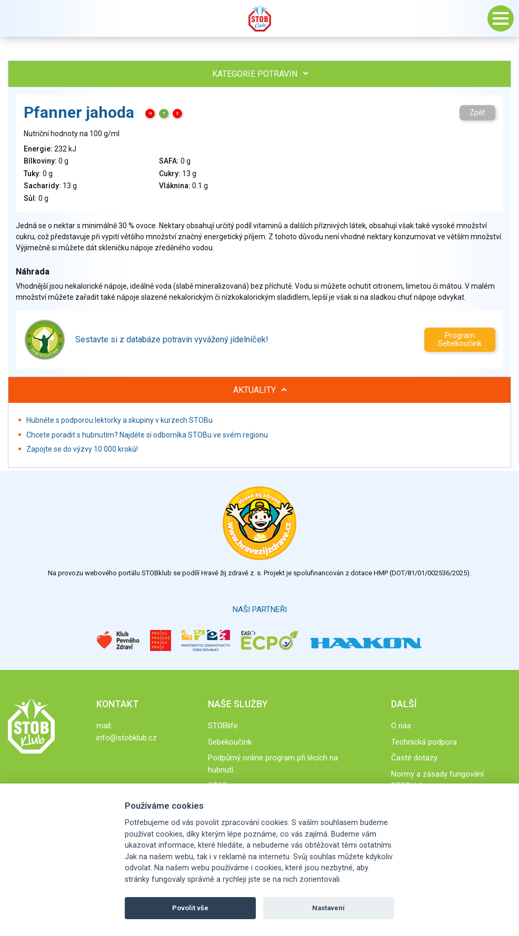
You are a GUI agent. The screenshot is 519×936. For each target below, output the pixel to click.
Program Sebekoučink (460, 339)
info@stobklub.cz (126, 737)
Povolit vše (190, 908)
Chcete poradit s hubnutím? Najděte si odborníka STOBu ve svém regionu (147, 435)
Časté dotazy (414, 757)
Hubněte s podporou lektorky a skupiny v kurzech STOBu (119, 420)
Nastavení (328, 908)
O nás (401, 725)
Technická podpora (424, 742)
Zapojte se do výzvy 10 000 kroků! (82, 449)
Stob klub (259, 18)
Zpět (477, 112)
